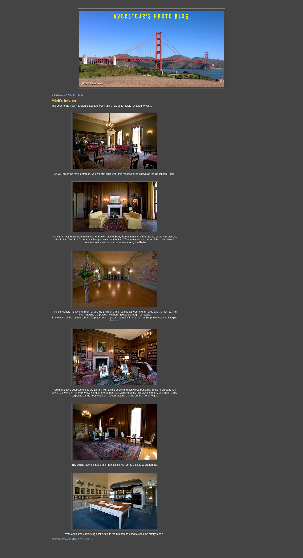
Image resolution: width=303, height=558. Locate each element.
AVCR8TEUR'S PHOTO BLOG (151, 17)
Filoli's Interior (64, 100)
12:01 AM (88, 539)
